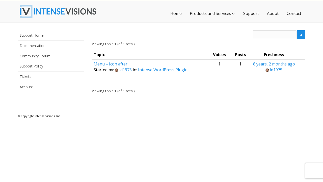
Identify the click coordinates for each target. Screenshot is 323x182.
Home (176, 13)
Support (251, 13)
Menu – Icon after (110, 64)
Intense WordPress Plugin (162, 70)
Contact (294, 13)
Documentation (32, 45)
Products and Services (212, 13)
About (273, 13)
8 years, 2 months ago (274, 64)
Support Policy (31, 66)
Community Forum (35, 56)
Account (26, 86)
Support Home (32, 35)
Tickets (25, 76)
